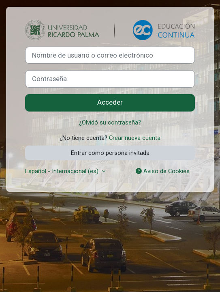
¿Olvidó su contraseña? (110, 122)
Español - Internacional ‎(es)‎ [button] (62, 171)
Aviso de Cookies (163, 171)
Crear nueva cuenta (134, 138)
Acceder (110, 102)
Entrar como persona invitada (110, 153)
